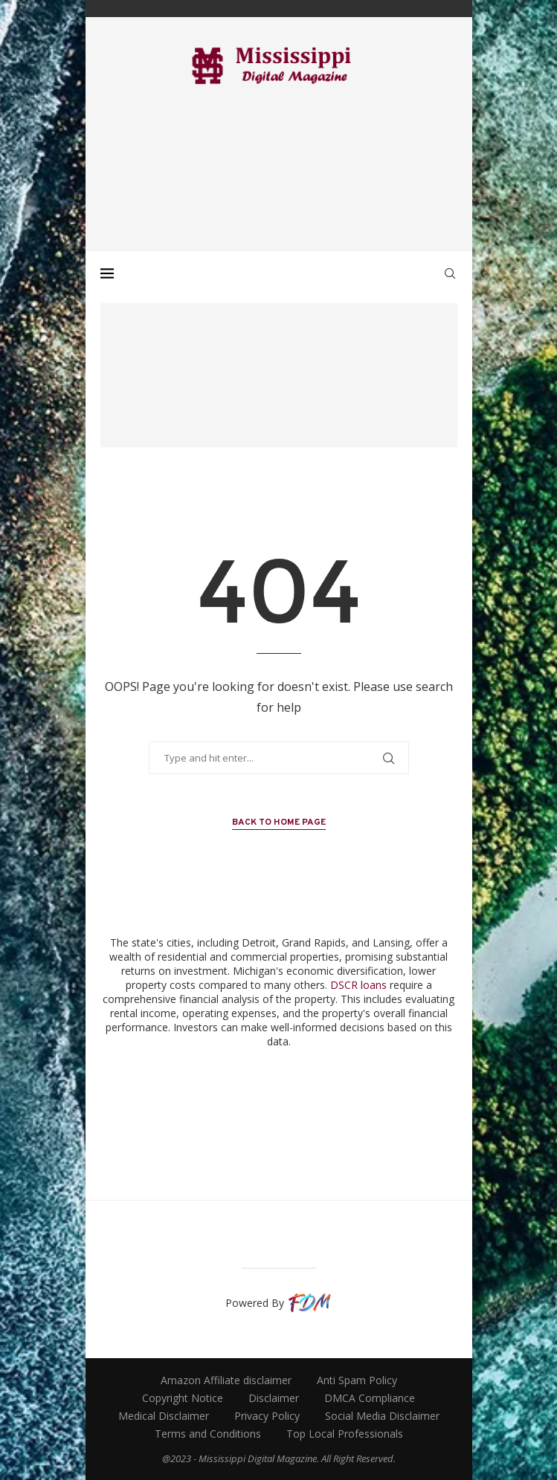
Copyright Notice (182, 1398)
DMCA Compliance (369, 1398)
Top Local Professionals (344, 1434)
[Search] (449, 273)
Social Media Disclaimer (382, 1416)
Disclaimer (273, 1398)
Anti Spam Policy (357, 1380)
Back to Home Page (279, 822)
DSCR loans (358, 985)
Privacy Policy (267, 1416)
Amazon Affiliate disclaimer (226, 1380)
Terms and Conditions (208, 1434)
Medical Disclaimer (163, 1416)
